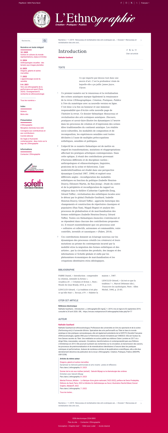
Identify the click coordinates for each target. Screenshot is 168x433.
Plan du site (72, 422)
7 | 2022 (83, 388)
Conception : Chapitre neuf (68, 426)
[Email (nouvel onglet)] (136, 50)
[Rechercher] (44, 41)
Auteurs (24, 111)
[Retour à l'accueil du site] (84, 19)
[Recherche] (31, 41)
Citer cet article (132, 54)
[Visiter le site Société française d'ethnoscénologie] (34, 183)
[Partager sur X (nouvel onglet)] (130, 50)
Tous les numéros (28, 100)
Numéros (62, 40)
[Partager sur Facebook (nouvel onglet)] (127, 50)
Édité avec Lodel (88, 426)
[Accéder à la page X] (131, 3)
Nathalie (65, 57)
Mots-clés (24, 114)
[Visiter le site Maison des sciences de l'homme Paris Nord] (34, 167)
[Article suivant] (141, 40)
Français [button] (144, 3)
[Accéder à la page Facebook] (121, 3)
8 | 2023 (83, 367)
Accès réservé (104, 426)
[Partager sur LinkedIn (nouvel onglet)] (133, 50)
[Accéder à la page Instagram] (126, 3)
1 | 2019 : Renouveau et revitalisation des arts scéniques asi (92, 40)
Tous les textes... (66, 392)
